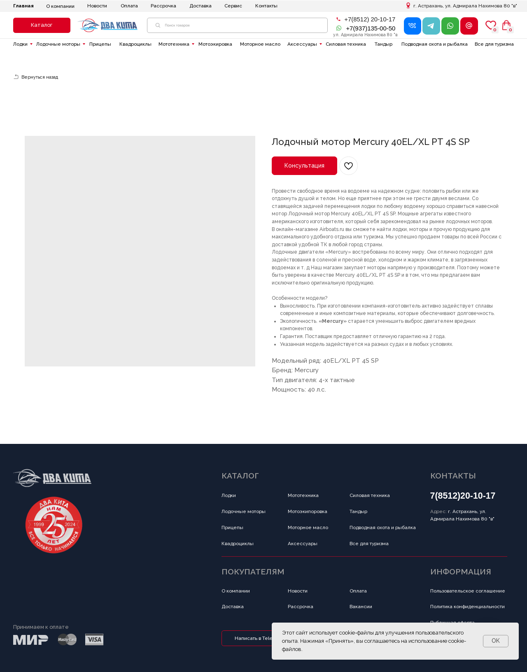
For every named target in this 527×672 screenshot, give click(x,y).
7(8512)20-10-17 (463, 496)
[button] (41, 25)
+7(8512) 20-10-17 (369, 19)
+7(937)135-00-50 (370, 28)
